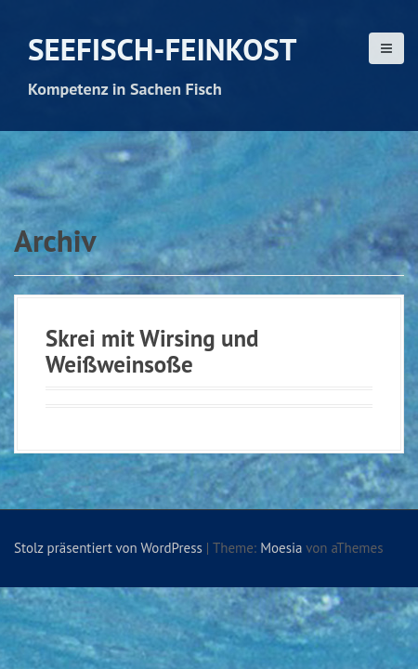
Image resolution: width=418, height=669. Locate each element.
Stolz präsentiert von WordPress (108, 548)
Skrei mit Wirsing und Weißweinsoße (152, 351)
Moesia (281, 548)
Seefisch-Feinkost (162, 49)
